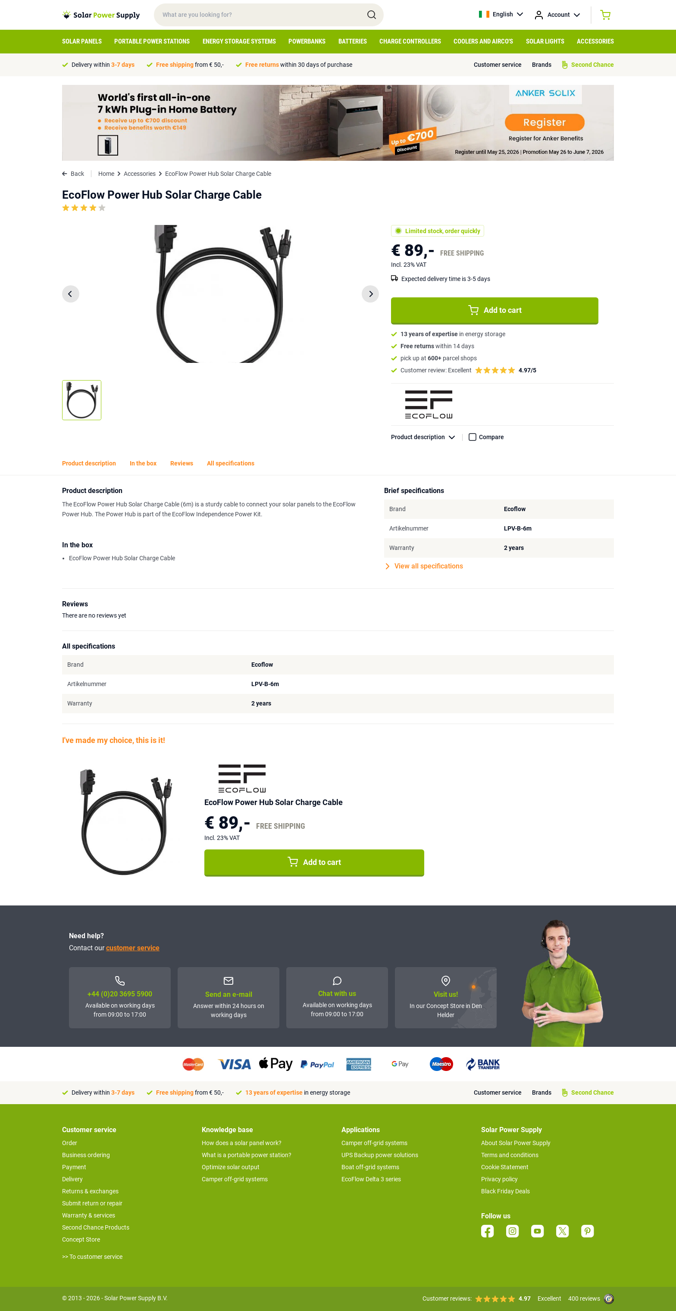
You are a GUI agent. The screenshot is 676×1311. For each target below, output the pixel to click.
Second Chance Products (95, 1227)
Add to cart (495, 310)
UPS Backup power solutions (379, 1155)
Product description (427, 437)
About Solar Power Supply (516, 1142)
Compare (491, 437)
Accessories (595, 41)
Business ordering (86, 1155)
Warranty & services (88, 1215)
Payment (74, 1167)
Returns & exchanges (90, 1191)
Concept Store (81, 1239)
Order (69, 1142)
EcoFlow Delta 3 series (371, 1179)
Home (106, 173)
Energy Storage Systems (239, 41)
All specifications (230, 463)
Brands (541, 64)
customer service (133, 948)
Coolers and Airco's (483, 41)
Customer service (498, 64)
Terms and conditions (509, 1155)
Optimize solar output (231, 1167)
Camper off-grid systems (235, 1179)
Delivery (72, 1179)
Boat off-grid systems (370, 1167)
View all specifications (424, 566)
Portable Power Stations (152, 41)
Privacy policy (499, 1179)
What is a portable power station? (246, 1155)
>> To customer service (92, 1256)
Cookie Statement (505, 1167)
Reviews (181, 463)
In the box (143, 463)
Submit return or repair (92, 1203)
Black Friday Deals (505, 1191)
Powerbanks (306, 41)
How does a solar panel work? (242, 1142)
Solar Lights (545, 41)
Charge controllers (410, 41)
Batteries (352, 41)
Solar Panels (82, 41)
